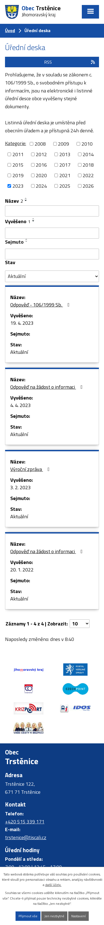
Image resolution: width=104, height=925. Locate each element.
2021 (64, 175)
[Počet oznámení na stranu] (80, 623)
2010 (87, 144)
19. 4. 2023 (22, 323)
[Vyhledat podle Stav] (52, 276)
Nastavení (78, 916)
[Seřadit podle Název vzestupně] (26, 198)
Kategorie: (15, 143)
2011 (18, 154)
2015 (18, 165)
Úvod (10, 30)
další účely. (53, 884)
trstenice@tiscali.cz (25, 837)
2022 (88, 175)
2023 (18, 186)
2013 (64, 154)
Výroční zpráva (31, 469)
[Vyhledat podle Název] (52, 211)
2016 (41, 165)
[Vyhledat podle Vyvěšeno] (52, 233)
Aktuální (19, 352)
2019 (18, 175)
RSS (70, 62)
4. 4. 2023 (20, 405)
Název (14, 201)
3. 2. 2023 (20, 487)
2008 (40, 144)
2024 (41, 186)
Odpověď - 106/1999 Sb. (41, 304)
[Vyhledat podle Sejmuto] (52, 254)
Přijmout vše (28, 916)
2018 (88, 165)
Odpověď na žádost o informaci (47, 387)
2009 (63, 144)
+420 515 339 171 (24, 821)
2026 (88, 186)
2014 (88, 154)
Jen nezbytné (54, 916)
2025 (64, 186)
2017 (64, 165)
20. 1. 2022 (22, 569)
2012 (41, 154)
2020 (41, 175)
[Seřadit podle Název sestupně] (26, 200)
